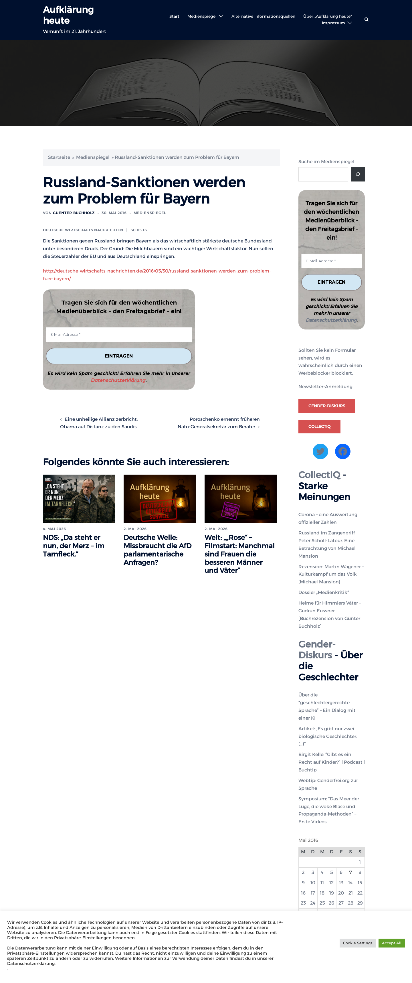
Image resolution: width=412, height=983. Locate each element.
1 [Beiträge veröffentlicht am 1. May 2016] (360, 862)
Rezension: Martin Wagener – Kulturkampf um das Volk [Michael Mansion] (331, 574)
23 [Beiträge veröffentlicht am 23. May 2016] (303, 903)
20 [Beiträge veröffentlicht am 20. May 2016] (341, 893)
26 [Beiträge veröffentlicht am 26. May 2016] (331, 903)
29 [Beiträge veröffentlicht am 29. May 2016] (360, 903)
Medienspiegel (202, 16)
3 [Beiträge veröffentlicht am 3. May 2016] (313, 872)
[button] (367, 19)
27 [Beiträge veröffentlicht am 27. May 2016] (341, 903)
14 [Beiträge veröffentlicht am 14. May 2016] (350, 882)
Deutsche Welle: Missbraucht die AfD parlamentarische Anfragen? (158, 550)
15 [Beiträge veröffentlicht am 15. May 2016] (360, 882)
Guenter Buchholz (74, 213)
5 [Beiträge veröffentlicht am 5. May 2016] (331, 872)
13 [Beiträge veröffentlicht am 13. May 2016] (341, 882)
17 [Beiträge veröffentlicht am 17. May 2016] (313, 893)
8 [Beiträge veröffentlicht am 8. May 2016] (359, 872)
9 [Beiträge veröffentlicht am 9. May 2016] (303, 882)
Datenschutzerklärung (118, 380)
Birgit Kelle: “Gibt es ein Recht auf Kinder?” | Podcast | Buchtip (331, 762)
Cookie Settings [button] (357, 943)
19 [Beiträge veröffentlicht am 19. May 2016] (331, 893)
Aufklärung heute (68, 15)
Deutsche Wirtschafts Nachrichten (83, 230)
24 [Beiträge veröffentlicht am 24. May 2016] (313, 903)
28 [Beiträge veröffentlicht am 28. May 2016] (350, 903)
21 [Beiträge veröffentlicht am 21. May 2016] (350, 893)
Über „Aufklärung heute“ (327, 16)
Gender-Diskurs (326, 405)
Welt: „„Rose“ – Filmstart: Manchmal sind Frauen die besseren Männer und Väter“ (240, 554)
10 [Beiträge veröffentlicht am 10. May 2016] (312, 882)
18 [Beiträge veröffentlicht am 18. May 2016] (322, 893)
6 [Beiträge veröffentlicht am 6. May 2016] (341, 872)
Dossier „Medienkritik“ (323, 592)
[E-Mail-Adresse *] (119, 334)
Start (174, 16)
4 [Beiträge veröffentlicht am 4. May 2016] (322, 872)
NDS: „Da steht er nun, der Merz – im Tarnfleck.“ (74, 546)
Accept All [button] (391, 943)
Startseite (59, 157)
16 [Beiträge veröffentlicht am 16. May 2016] (303, 893)
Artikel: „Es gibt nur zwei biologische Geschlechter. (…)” (327, 736)
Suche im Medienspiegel (326, 161)
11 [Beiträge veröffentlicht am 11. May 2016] (322, 882)
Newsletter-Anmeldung (325, 387)
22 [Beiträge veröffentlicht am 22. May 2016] (360, 893)
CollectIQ (319, 426)
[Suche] (358, 174)
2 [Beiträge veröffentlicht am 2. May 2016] (303, 872)
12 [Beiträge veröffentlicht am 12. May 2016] (331, 882)
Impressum (333, 22)
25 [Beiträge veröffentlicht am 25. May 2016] (322, 903)
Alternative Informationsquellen (263, 16)
